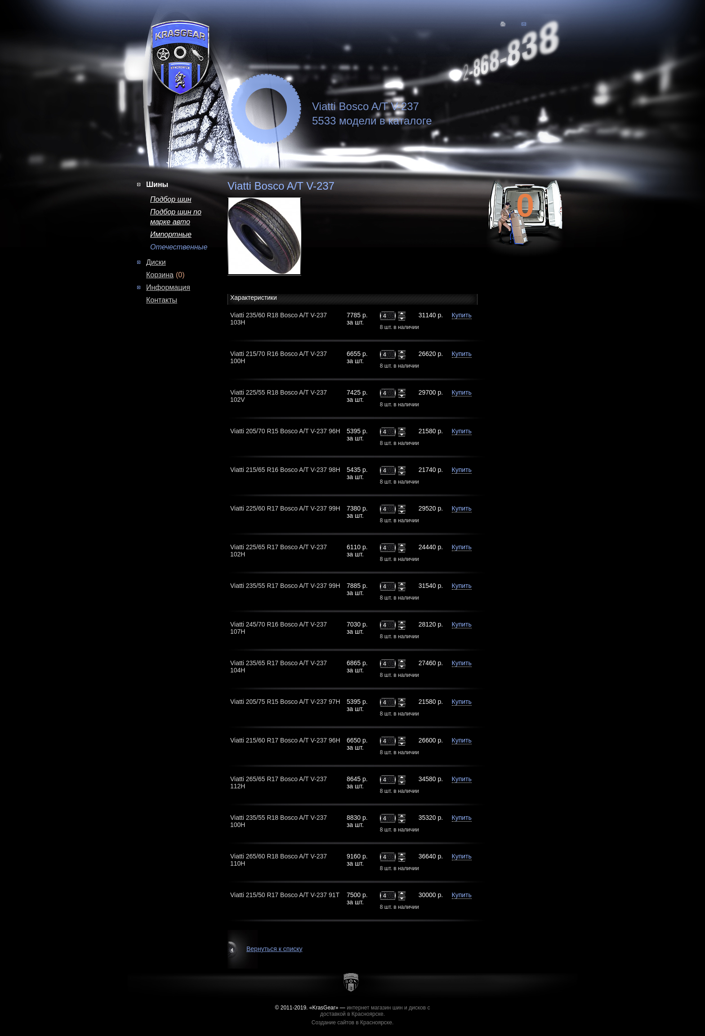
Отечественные (178, 247)
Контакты (161, 300)
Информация (168, 287)
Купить (462, 315)
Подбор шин (171, 199)
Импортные (171, 234)
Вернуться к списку (274, 948)
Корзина (160, 275)
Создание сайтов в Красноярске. (353, 1022)
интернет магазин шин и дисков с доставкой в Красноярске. (375, 1011)
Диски (156, 262)
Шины (157, 184)
